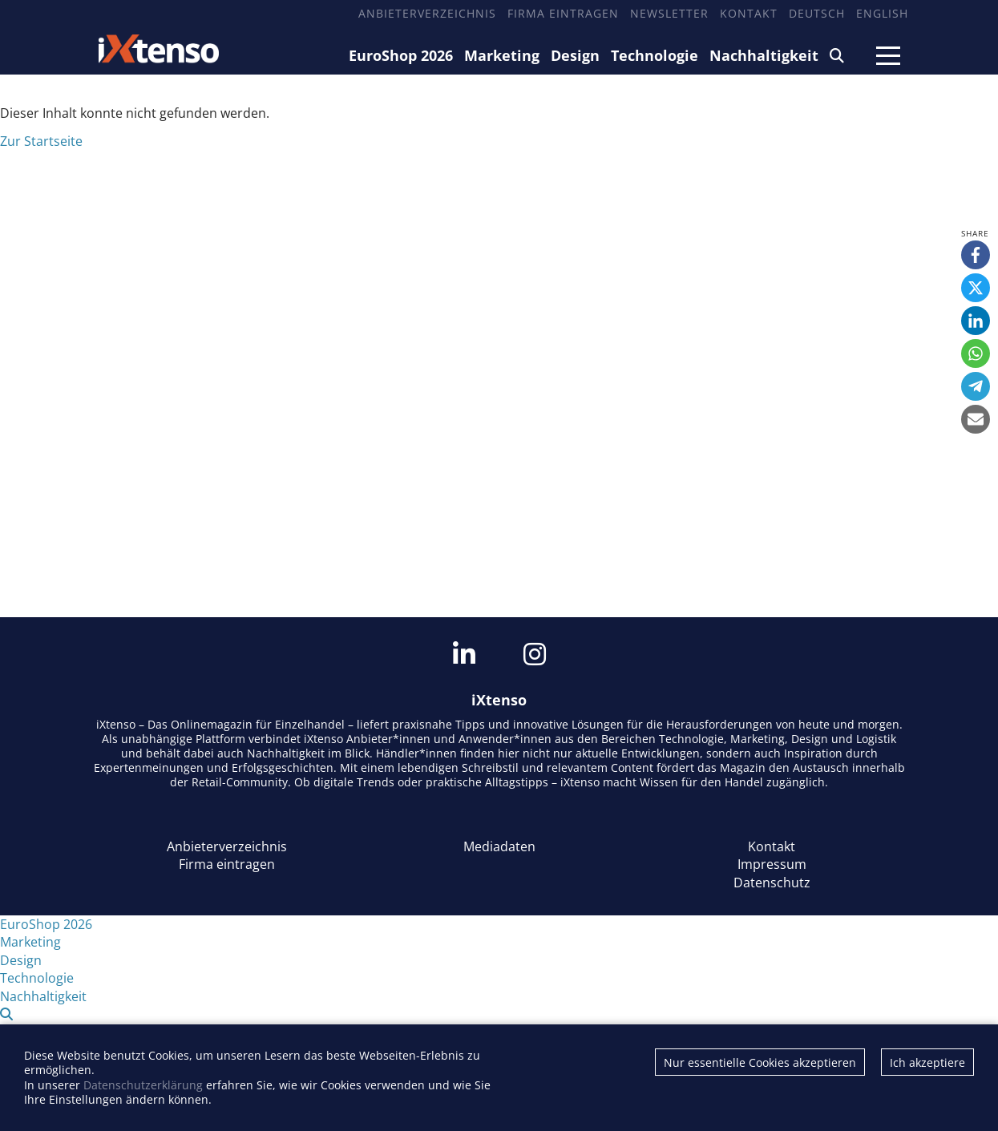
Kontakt (749, 13)
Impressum (771, 864)
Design (575, 55)
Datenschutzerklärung (143, 1085)
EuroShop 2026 (401, 55)
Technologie (654, 55)
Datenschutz (771, 882)
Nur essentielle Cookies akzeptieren (760, 1062)
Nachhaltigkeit (763, 55)
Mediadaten (499, 846)
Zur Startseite (41, 141)
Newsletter (669, 13)
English (882, 13)
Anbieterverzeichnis (427, 13)
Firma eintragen (563, 13)
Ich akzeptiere (927, 1062)
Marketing (501, 55)
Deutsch (817, 13)
